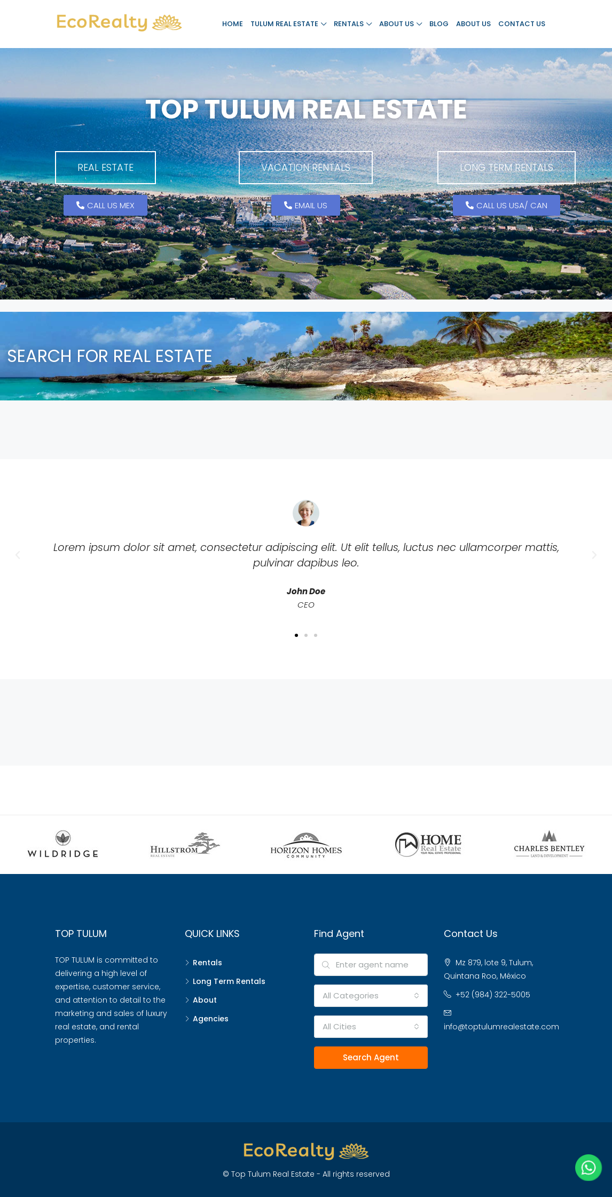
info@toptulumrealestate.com (501, 1026)
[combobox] (371, 996)
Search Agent (371, 1057)
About (205, 1000)
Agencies (211, 1018)
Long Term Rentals (229, 981)
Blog (439, 24)
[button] (105, 167)
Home (232, 24)
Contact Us (521, 24)
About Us (396, 24)
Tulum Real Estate (284, 24)
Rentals (349, 24)
